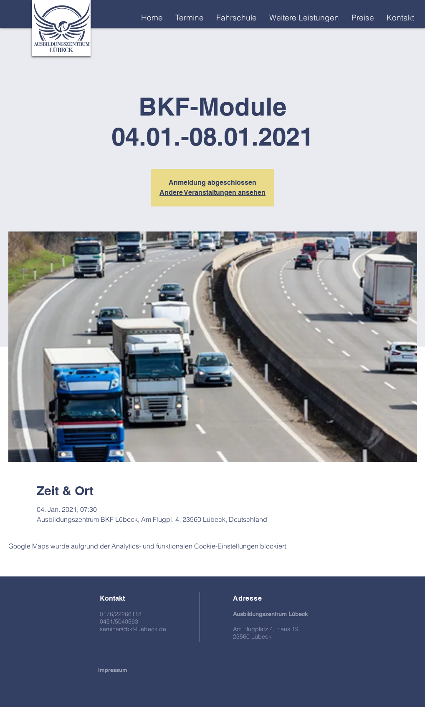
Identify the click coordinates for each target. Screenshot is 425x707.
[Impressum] (112, 670)
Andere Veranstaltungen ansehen (212, 192)
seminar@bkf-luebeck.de (133, 629)
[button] (304, 17)
